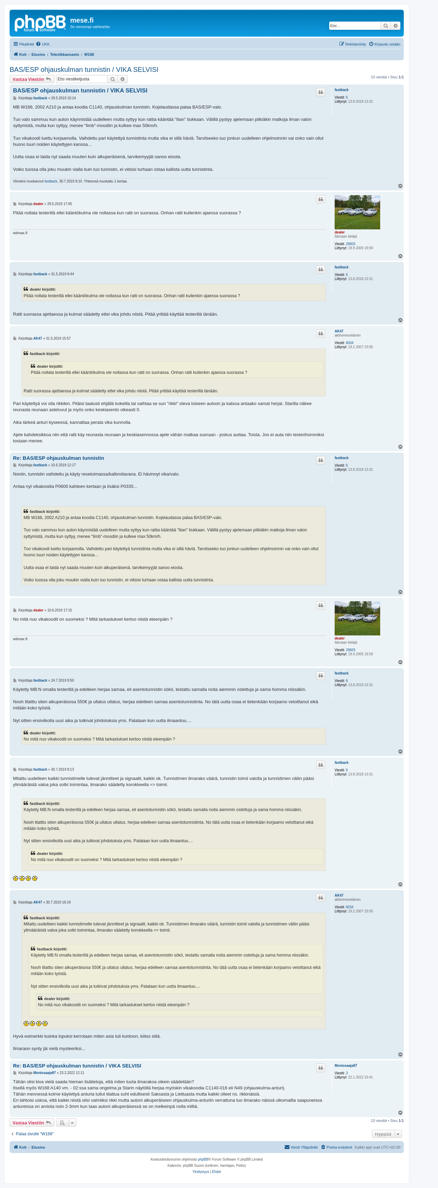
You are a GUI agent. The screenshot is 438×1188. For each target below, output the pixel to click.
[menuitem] (43, 44)
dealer (340, 232)
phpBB (203, 1159)
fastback (342, 90)
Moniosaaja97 (346, 1065)
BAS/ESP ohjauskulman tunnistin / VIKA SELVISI (84, 69)
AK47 (339, 331)
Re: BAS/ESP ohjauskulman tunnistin (58, 458)
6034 (349, 343)
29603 (351, 244)
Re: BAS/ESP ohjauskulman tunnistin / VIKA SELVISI (77, 1066)
